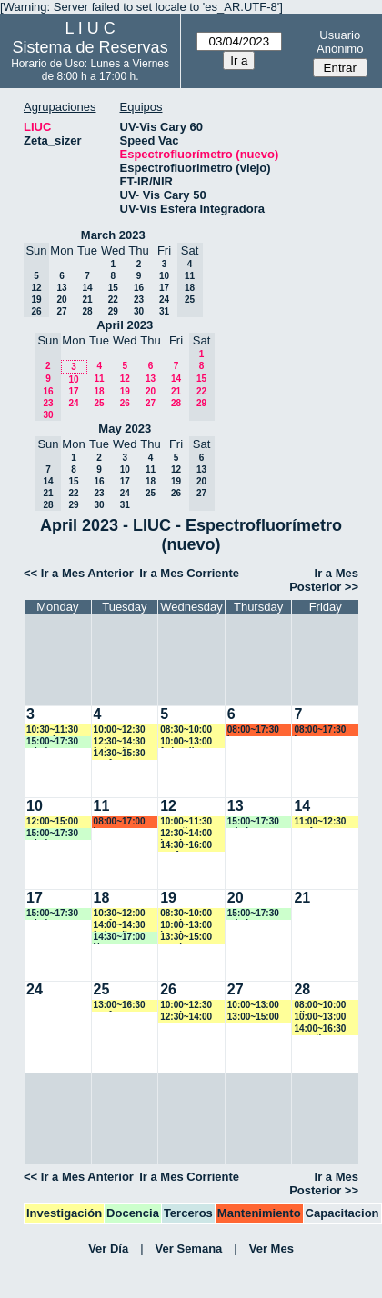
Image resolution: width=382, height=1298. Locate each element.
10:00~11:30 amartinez (186, 822)
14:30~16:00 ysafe (186, 846)
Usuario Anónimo (340, 41)
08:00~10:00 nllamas (320, 1006)
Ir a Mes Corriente (189, 573)
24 (164, 300)
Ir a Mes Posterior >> (323, 580)
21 (87, 300)
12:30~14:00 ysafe (186, 1017)
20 (61, 300)
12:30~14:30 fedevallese (120, 742)
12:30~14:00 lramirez (186, 834)
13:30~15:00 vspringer (186, 938)
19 (125, 391)
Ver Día (108, 1248)
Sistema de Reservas (90, 47)
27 (61, 311)
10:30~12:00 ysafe (120, 914)
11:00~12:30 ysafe (320, 822)
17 (164, 288)
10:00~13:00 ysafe (320, 1017)
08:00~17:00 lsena (120, 822)
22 (113, 300)
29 (113, 311)
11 (99, 379)
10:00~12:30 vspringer (186, 1006)
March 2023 (113, 235)
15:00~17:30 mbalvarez (52, 742)
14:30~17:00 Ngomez (120, 938)
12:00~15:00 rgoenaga (52, 822)
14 (87, 288)
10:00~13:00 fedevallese (186, 742)
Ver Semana (189, 1248)
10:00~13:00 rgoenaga (253, 1006)
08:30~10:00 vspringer (186, 914)
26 (125, 403)
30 (139, 311)
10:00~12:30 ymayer (120, 730)
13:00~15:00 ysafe (253, 1017)
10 (164, 276)
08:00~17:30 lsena (253, 730)
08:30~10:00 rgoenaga (186, 730)
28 (87, 311)
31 (164, 311)
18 (99, 391)
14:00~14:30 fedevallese (120, 926)
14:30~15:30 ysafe (120, 754)
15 (113, 288)
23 (139, 300)
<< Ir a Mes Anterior (79, 573)
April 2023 (124, 325)
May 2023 (124, 428)
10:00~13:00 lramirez (186, 926)
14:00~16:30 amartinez (320, 1029)
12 (125, 379)
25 (99, 403)
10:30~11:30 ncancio (52, 730)
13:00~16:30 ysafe (120, 1006)
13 (61, 288)
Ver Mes (271, 1248)
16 (139, 288)
